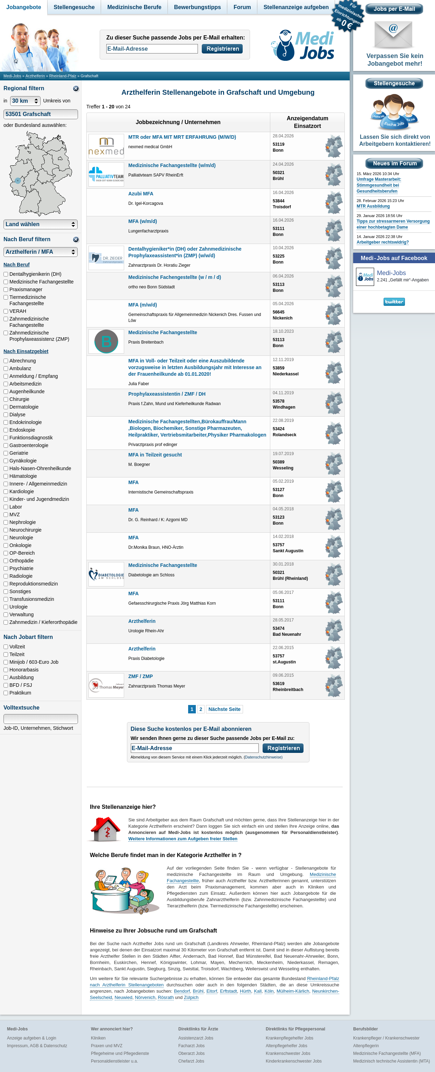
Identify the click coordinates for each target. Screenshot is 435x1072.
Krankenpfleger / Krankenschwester (386, 1038)
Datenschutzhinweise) (264, 757)
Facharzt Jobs (191, 1045)
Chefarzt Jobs (191, 1061)
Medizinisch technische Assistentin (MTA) (391, 1061)
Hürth (245, 991)
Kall (258, 991)
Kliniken (98, 1038)
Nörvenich (145, 997)
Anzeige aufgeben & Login (31, 1038)
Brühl (198, 991)
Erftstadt (228, 991)
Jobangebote (23, 7)
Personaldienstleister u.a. (114, 1061)
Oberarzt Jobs (191, 1053)
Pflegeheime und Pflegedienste (120, 1053)
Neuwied (124, 997)
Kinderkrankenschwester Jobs (294, 1061)
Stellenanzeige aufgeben (296, 7)
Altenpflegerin (366, 1045)
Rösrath (166, 997)
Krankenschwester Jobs (288, 1053)
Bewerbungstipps (197, 7)
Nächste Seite (224, 709)
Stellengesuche (74, 7)
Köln (269, 991)
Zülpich (191, 997)
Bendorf (182, 991)
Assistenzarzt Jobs (195, 1038)
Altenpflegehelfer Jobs (286, 1045)
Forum (242, 7)
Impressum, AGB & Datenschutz (37, 1045)
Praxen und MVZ (106, 1045)
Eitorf (211, 991)
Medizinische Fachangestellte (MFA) (387, 1053)
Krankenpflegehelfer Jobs (289, 1038)
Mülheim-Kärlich (293, 991)
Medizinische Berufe (134, 7)
